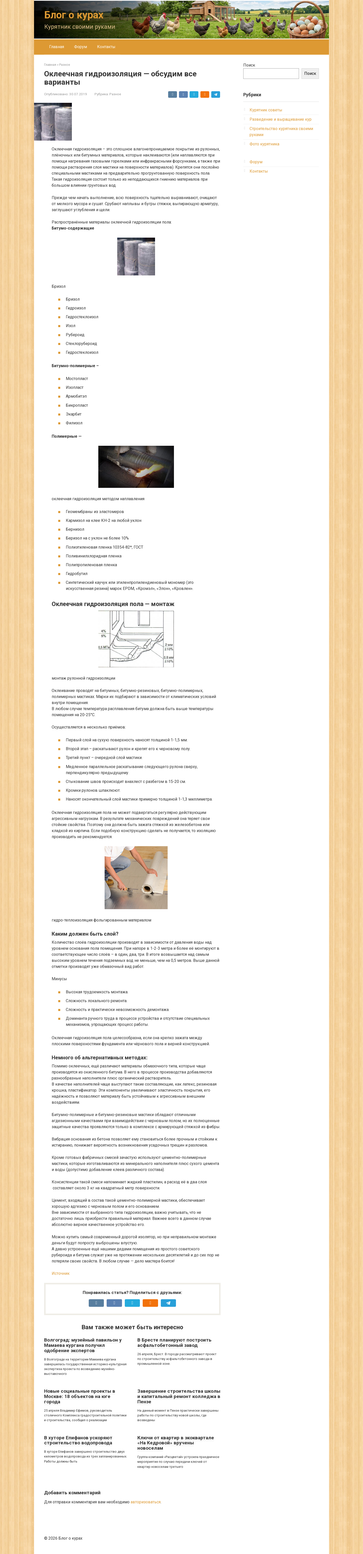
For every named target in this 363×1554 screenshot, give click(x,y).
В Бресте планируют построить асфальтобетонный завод (174, 1342)
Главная (56, 46)
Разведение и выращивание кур (281, 119)
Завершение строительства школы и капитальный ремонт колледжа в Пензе (178, 1396)
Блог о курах (73, 15)
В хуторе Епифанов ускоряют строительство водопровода (78, 1440)
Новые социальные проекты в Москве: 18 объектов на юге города (79, 1396)
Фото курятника (264, 144)
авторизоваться (146, 1502)
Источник (61, 1273)
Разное (115, 94)
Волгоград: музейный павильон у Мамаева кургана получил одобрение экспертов (83, 1345)
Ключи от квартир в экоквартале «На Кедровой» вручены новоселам (175, 1443)
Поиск (249, 65)
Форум (80, 46)
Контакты (106, 46)
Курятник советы (266, 110)
